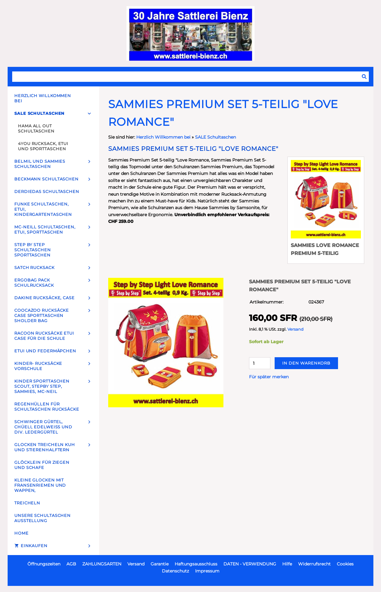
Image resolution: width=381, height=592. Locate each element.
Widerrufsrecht (314, 564)
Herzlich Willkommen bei (164, 137)
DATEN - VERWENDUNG (249, 564)
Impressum (207, 571)
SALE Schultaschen (215, 137)
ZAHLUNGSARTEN (101, 564)
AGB (71, 564)
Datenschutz (175, 571)
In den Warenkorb (306, 363)
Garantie (160, 564)
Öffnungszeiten (43, 564)
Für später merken (269, 377)
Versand (295, 329)
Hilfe (287, 564)
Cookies (345, 564)
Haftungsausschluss (196, 564)
